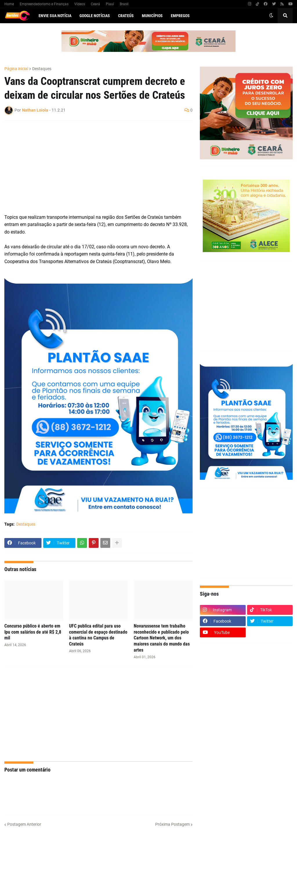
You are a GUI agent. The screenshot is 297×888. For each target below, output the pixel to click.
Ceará (95, 4)
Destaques (41, 69)
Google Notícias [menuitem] (94, 15)
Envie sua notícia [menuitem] (55, 15)
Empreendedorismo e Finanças (44, 4)
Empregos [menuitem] (180, 15)
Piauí (110, 4)
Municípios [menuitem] (152, 15)
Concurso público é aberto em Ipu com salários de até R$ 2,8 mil (32, 632)
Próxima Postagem (172, 824)
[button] (271, 15)
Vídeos (79, 4)
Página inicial (16, 69)
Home (9, 4)
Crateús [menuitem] (126, 15)
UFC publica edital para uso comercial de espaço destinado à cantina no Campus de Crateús (98, 635)
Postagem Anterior (24, 824)
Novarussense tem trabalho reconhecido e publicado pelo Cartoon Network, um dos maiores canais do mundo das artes (162, 638)
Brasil (124, 4)
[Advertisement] (92, 167)
